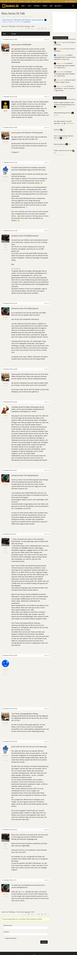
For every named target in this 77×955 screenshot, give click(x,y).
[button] (73, 6)
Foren (8, 16)
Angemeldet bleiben (11, 938)
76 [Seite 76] (42, 29)
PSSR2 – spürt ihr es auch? (61, 150)
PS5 (2, 1)
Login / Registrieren (70, 1)
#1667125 (46, 127)
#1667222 (46, 708)
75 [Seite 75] (38, 29)
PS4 (6, 1)
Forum (45, 6)
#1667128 (46, 230)
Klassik (39, 1)
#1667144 (46, 470)
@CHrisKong (15, 269)
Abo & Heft (58, 6)
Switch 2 (28, 1)
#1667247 (46, 880)
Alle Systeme (47, 1)
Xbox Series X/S (13, 1)
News (23, 6)
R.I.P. (66, 42)
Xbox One (21, 1)
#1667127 (46, 162)
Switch (33, 1)
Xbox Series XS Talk (13, 13)
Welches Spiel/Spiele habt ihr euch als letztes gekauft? (64, 57)
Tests (30, 6)
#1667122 (46, 39)
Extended (37, 6)
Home (3, 16)
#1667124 (46, 96)
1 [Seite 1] (25, 29)
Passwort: (6, 932)
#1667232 (46, 741)
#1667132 (46, 369)
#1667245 (46, 829)
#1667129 (46, 303)
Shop (51, 6)
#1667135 (46, 402)
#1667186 (46, 534)
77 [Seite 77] (45, 29)
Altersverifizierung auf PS (61, 113)
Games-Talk (15, 16)
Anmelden (44, 942)
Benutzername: (8, 925)
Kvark (55, 129)
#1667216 (46, 655)
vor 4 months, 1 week (18, 22)
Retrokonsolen (58, 144)
